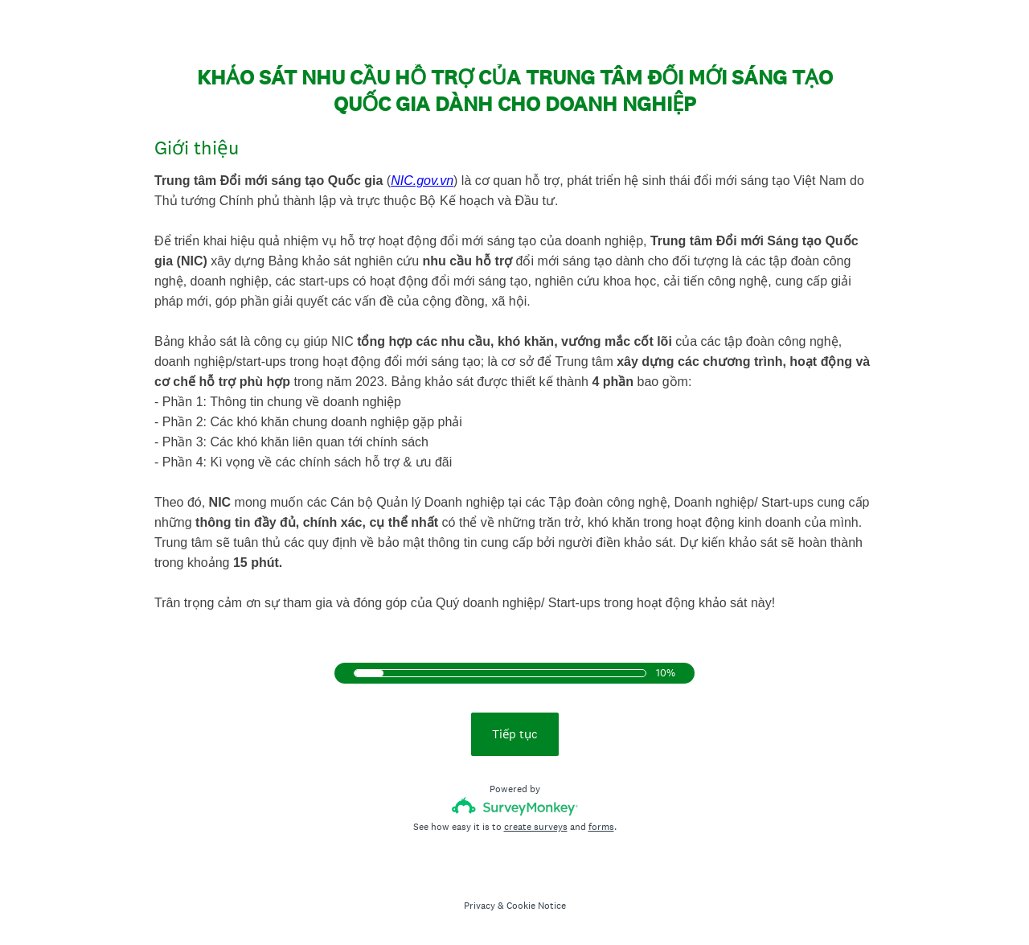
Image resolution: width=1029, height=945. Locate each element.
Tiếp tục (515, 734)
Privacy (479, 905)
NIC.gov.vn (422, 180)
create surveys (536, 826)
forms (601, 826)
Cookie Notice (536, 905)
